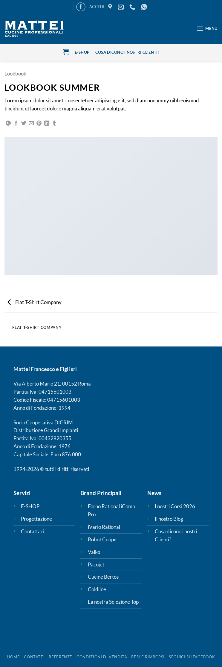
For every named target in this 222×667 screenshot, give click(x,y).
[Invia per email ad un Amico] (31, 124)
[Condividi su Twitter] (23, 124)
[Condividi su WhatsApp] (8, 124)
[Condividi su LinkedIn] (46, 124)
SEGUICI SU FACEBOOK (192, 656)
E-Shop (82, 52)
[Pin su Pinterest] (39, 124)
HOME (13, 656)
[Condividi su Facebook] (16, 124)
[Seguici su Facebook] (80, 7)
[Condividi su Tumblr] (54, 124)
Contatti (34, 656)
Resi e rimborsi (148, 656)
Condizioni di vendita (101, 656)
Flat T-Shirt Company (34, 302)
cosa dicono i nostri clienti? (127, 52)
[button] (97, 7)
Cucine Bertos (103, 577)
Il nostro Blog (169, 519)
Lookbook (15, 73)
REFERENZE (60, 656)
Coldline (97, 589)
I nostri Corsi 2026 (175, 506)
